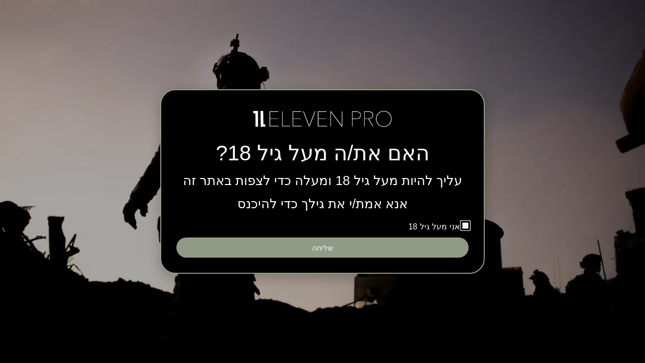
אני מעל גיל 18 (434, 226)
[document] (322, 181)
